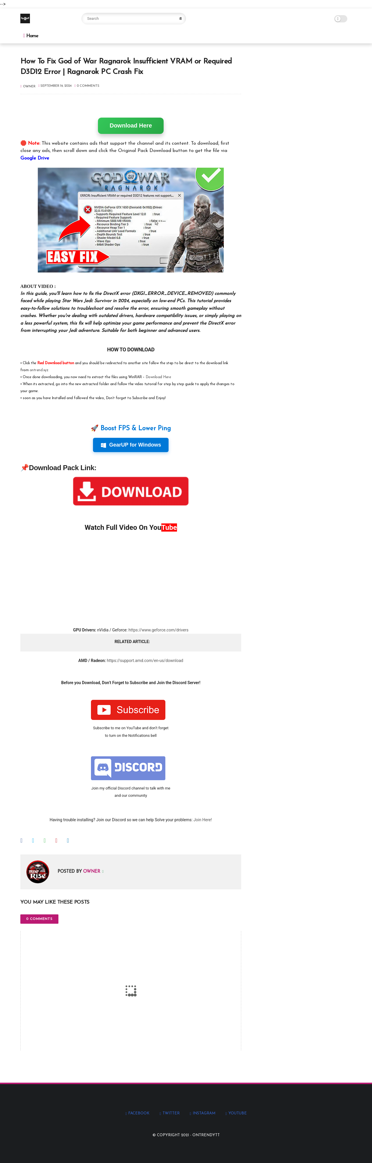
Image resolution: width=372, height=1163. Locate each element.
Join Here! (203, 819)
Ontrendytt (206, 1135)
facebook (138, 1113)
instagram (204, 1113)
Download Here (131, 125)
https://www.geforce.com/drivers (158, 630)
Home (30, 35)
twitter (171, 1113)
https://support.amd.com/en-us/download (145, 660)
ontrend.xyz (39, 370)
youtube (237, 1113)
